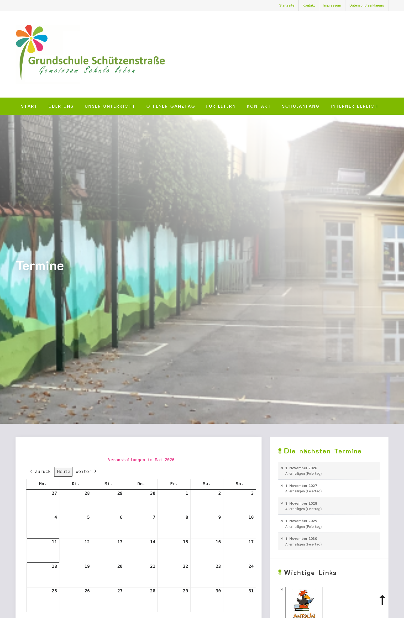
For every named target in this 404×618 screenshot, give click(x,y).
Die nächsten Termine (323, 451)
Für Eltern (221, 106)
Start (29, 106)
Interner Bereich (354, 106)
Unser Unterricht (110, 106)
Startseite (286, 5)
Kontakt (309, 5)
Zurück (40, 471)
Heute (63, 471)
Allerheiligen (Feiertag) (303, 473)
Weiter (86, 471)
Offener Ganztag (170, 106)
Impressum (332, 5)
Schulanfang (301, 106)
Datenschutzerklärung (367, 5)
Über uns (61, 106)
